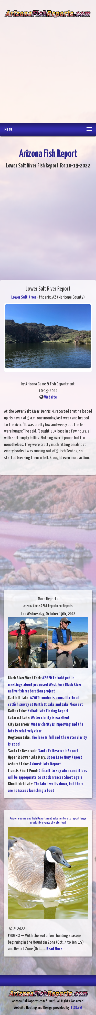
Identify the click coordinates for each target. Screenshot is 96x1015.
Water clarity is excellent (50, 718)
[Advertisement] (48, 67)
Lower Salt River (23, 297)
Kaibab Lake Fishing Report (48, 711)
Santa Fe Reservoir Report (58, 751)
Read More (54, 949)
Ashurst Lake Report (45, 764)
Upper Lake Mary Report (64, 757)
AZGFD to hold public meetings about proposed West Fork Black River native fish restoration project (44, 684)
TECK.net (76, 1008)
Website (50, 397)
